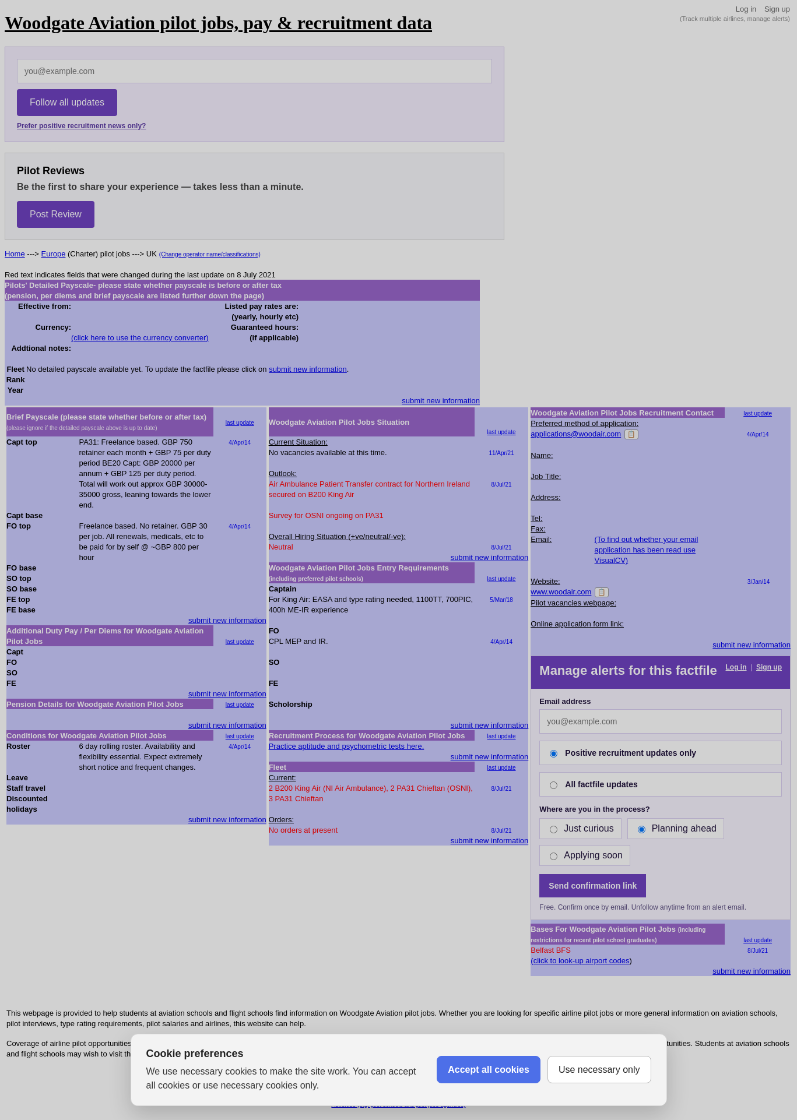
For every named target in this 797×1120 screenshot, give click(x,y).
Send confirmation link (593, 885)
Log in (746, 9)
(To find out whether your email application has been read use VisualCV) (646, 550)
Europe (53, 253)
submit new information (308, 369)
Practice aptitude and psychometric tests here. (346, 746)
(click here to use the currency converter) (140, 337)
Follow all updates (67, 102)
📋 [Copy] (631, 434)
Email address (565, 701)
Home (15, 253)
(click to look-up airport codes (580, 960)
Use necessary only (599, 1070)
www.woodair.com (561, 591)
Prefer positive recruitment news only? (81, 126)
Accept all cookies (488, 1070)
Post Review (56, 214)
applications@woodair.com (576, 433)
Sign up (777, 9)
